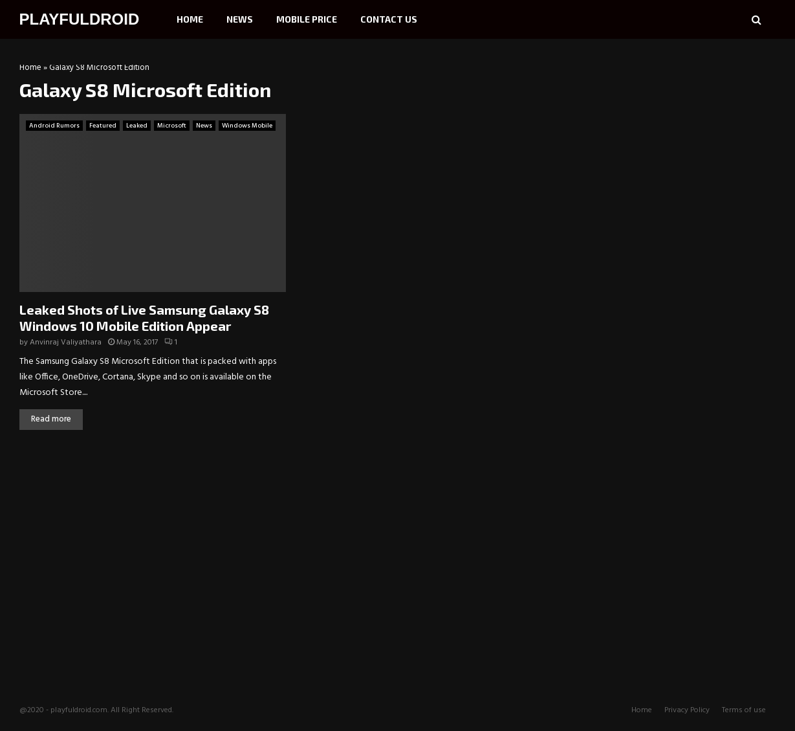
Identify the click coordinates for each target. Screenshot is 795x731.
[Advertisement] (689, 146)
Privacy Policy (687, 710)
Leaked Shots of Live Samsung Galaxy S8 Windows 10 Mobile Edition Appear (144, 317)
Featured (102, 125)
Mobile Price (306, 19)
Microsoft (171, 125)
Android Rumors (54, 125)
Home (190, 19)
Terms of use (744, 710)
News (239, 19)
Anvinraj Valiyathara (66, 342)
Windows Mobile (247, 125)
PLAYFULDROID (79, 19)
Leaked (136, 125)
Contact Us (388, 19)
